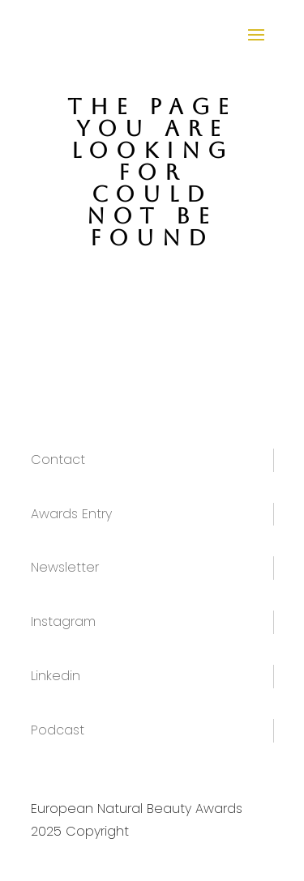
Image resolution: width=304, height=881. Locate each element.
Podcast (57, 730)
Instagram (63, 621)
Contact (58, 459)
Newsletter (65, 567)
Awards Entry (71, 513)
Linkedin (55, 675)
